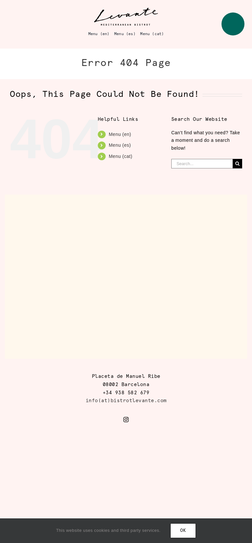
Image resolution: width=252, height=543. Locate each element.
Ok (183, 531)
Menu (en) (120, 134)
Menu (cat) (120, 156)
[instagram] (126, 419)
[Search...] (202, 163)
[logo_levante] (126, 9)
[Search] (237, 163)
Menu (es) (120, 145)
